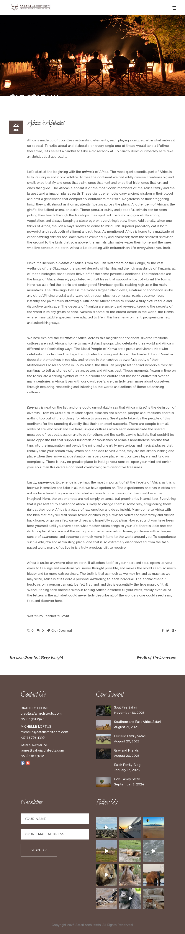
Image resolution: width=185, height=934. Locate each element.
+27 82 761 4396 (33, 737)
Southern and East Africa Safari (137, 722)
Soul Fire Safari (125, 707)
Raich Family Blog (127, 765)
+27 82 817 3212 (32, 756)
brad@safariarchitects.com (41, 713)
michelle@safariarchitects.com (44, 732)
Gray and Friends (126, 750)
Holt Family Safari (127, 779)
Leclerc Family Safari (130, 736)
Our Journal (61, 630)
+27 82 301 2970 (32, 719)
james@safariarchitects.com (42, 750)
